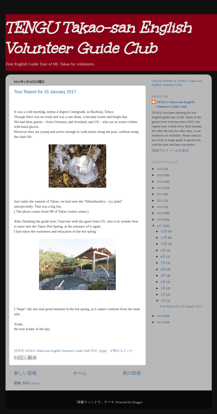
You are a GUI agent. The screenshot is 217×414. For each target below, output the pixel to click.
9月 (163, 250)
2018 (160, 219)
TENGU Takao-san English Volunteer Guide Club (175, 104)
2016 (160, 316)
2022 (160, 194)
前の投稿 (132, 373)
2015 (160, 322)
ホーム (80, 373)
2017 (160, 226)
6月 (163, 269)
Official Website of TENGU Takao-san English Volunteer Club (177, 83)
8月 (163, 256)
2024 (160, 181)
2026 (160, 169)
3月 (163, 288)
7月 (163, 263)
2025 (160, 175)
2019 (160, 213)
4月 (163, 282)
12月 (164, 231)
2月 (163, 294)
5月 (163, 275)
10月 (164, 244)
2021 (160, 200)
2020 (160, 207)
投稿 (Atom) (30, 383)
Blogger (137, 402)
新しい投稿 (25, 373)
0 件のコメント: (122, 350)
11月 (164, 237)
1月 (163, 301)
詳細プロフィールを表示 (170, 150)
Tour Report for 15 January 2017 (45, 91)
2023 (160, 188)
